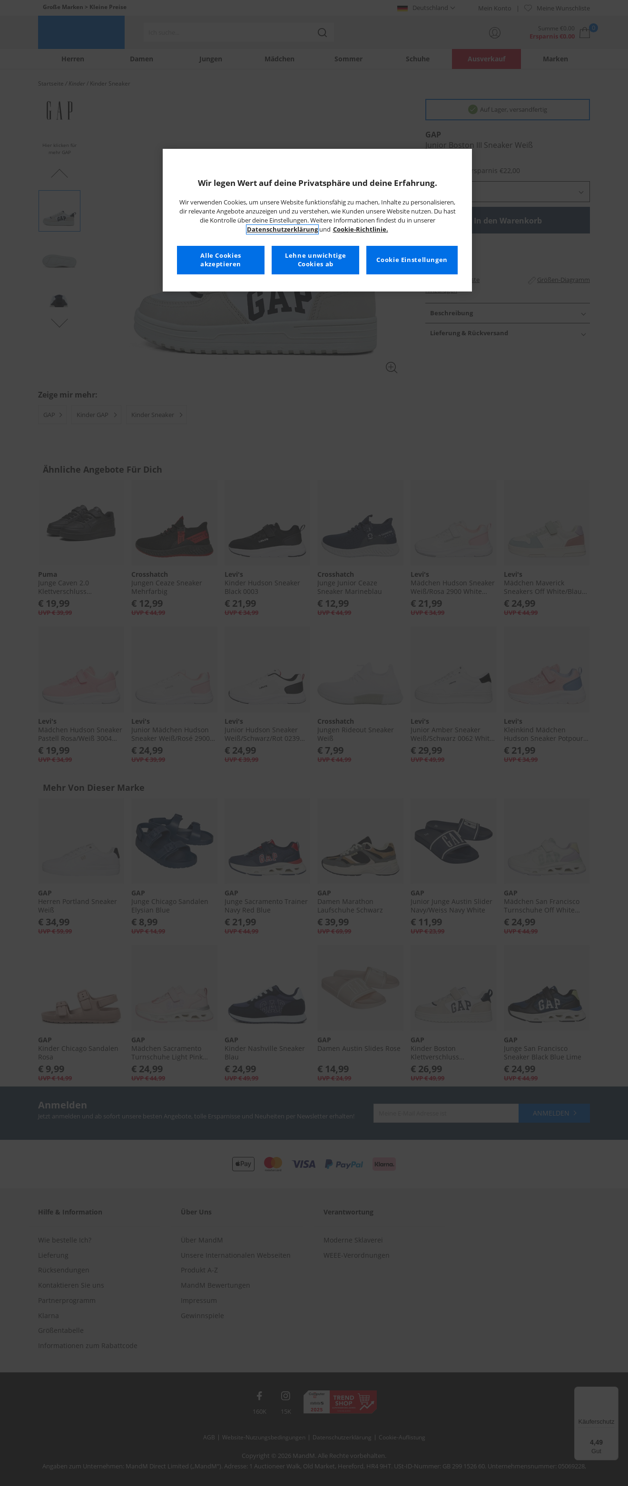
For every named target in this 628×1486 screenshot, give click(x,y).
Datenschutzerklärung (282, 229)
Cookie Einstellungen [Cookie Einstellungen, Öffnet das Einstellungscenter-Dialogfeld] (412, 260)
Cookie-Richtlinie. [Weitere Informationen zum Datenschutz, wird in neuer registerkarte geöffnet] (360, 229)
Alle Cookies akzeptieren (220, 260)
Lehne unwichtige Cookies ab (315, 260)
